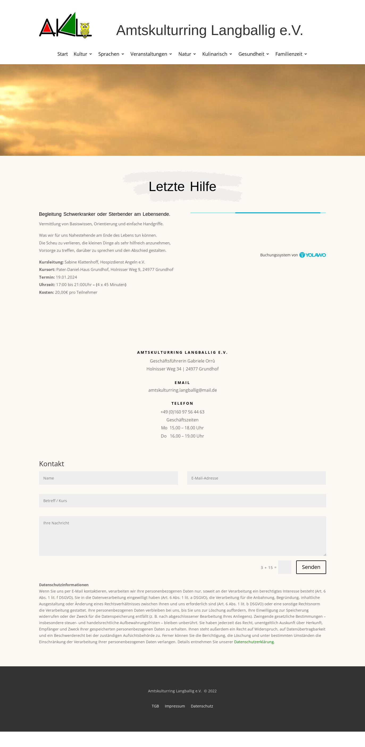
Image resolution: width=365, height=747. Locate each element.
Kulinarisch (214, 54)
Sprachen (108, 54)
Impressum (175, 705)
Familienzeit (288, 54)
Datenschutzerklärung (254, 641)
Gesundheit (251, 54)
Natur (184, 54)
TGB (155, 705)
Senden (311, 567)
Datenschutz (202, 705)
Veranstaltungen (149, 54)
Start (62, 54)
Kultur (80, 54)
